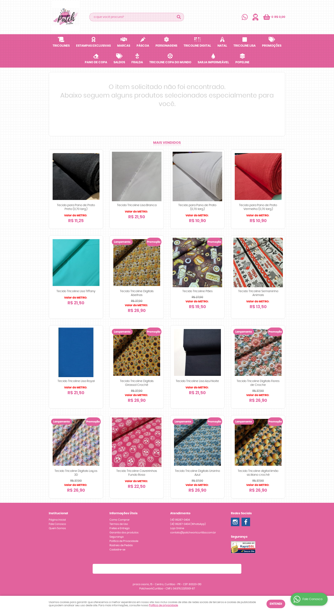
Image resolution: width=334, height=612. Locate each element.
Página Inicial (57, 520)
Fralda (137, 62)
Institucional (58, 513)
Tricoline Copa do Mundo (170, 62)
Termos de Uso (118, 524)
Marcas (123, 45)
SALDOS (119, 62)
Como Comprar (119, 520)
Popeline (242, 62)
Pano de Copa (96, 62)
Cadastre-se (117, 549)
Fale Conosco (57, 524)
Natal (222, 45)
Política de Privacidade (123, 541)
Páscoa (143, 45)
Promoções (271, 45)
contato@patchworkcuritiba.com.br (193, 532)
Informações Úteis (123, 513)
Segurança (116, 537)
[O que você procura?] (178, 17)
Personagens (166, 45)
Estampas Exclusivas (93, 45)
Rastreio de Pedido (121, 545)
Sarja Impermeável (213, 62)
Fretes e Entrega (119, 528)
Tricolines (61, 45)
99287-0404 (180, 520)
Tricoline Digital (197, 45)
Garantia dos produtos (123, 532)
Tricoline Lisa (244, 45)
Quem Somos (57, 528)
